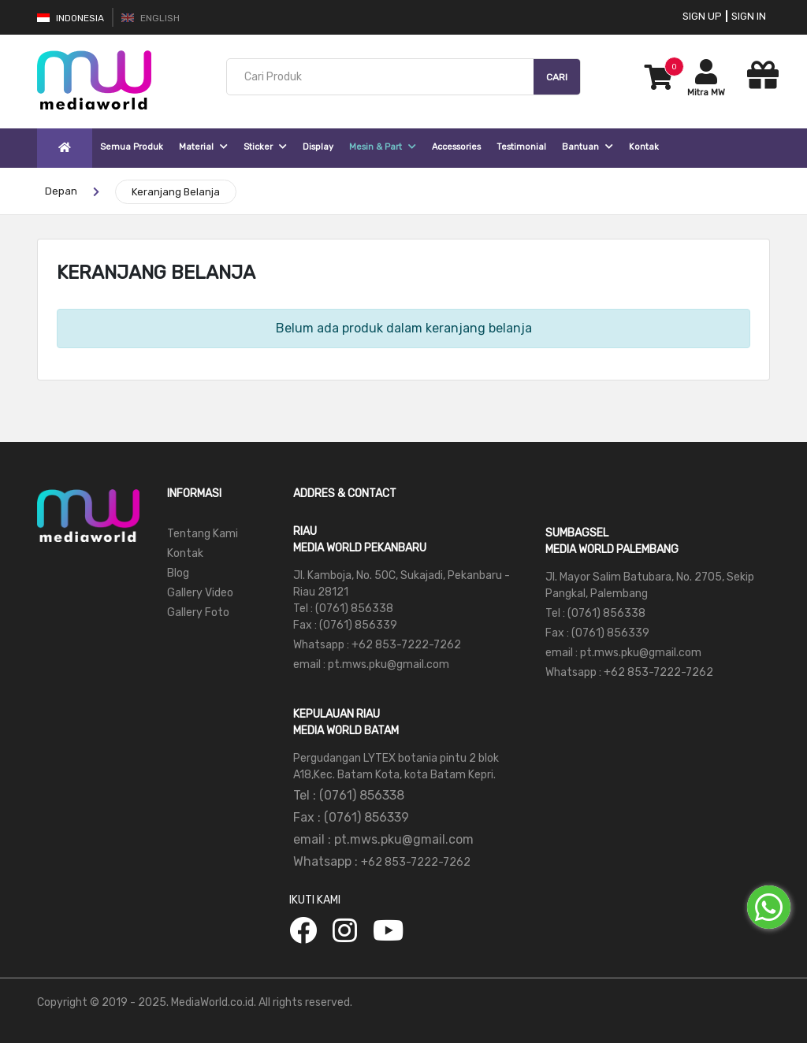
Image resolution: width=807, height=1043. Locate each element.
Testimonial (521, 147)
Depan (61, 191)
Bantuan (587, 147)
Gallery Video (200, 592)
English (150, 18)
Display (318, 147)
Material (203, 147)
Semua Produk (131, 147)
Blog (178, 573)
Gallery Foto (198, 612)
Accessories (456, 147)
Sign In (748, 16)
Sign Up (702, 16)
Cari (556, 77)
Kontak (644, 147)
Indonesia (70, 18)
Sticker (265, 147)
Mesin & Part (382, 147)
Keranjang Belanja (176, 192)
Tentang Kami (202, 533)
